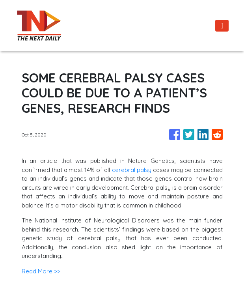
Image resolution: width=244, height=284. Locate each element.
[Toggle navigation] (221, 26)
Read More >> (41, 271)
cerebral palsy (131, 170)
